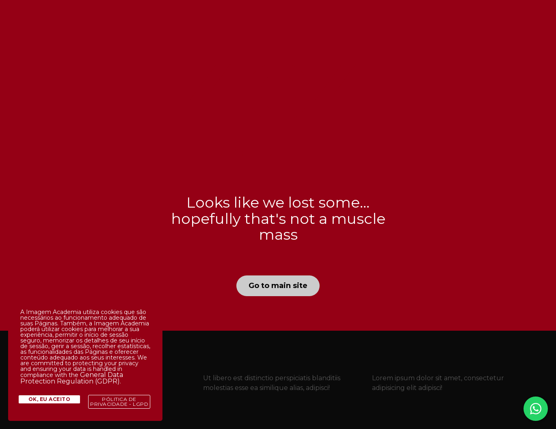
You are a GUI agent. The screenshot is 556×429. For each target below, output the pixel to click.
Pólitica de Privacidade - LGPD (119, 401)
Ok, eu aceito (49, 399)
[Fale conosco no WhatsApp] (536, 408)
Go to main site (278, 285)
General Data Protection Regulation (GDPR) (71, 378)
